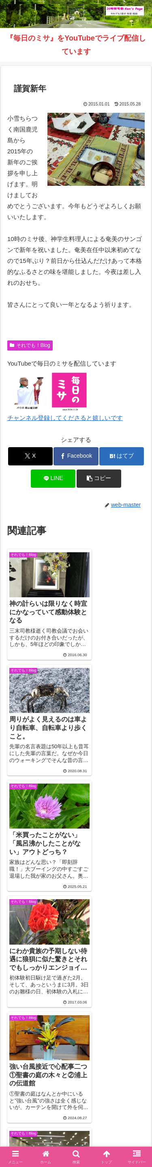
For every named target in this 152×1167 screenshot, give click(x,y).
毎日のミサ (112, 1118)
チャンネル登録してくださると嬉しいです (65, 417)
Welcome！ (39, 1107)
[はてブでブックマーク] (121, 456)
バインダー (76, 1131)
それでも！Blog (30, 345)
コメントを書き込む (76, 987)
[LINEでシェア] (53, 478)
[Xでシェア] (30, 456)
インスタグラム (40, 1118)
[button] (99, 478)
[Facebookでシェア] (76, 456)
